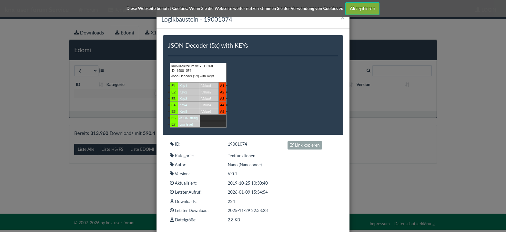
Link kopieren (305, 145)
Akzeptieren (362, 8)
